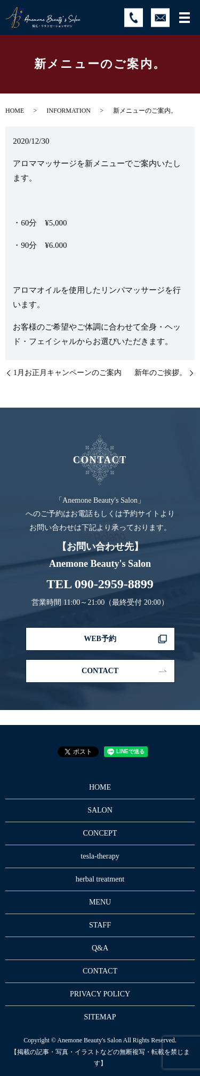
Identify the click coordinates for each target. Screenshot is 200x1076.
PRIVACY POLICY (100, 994)
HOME (14, 110)
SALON (100, 810)
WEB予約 (100, 639)
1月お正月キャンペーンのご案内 (67, 373)
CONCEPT (100, 833)
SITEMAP (100, 1017)
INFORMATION (68, 110)
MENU (100, 902)
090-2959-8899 (114, 584)
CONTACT (100, 671)
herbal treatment (100, 879)
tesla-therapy (100, 856)
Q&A (100, 948)
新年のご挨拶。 (160, 373)
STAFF (100, 925)
